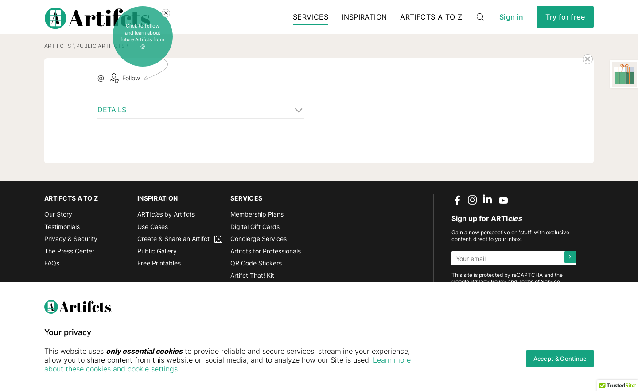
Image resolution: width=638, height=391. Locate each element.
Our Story (58, 225)
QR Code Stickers (256, 273)
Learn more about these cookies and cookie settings (150, 368)
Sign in (511, 22)
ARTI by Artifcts (166, 225)
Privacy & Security (70, 249)
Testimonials (62, 237)
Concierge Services (258, 249)
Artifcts (57, 56)
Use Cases (152, 237)
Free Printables (159, 273)
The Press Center (69, 261)
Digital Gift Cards (255, 237)
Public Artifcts (100, 56)
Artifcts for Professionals (265, 261)
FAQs (51, 273)
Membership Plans (257, 225)
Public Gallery (157, 261)
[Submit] (569, 269)
